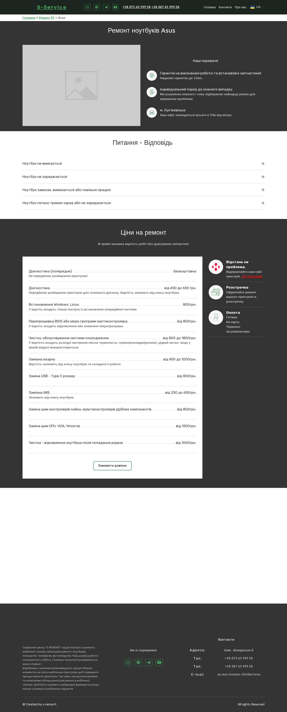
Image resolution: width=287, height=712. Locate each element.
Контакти (225, 7)
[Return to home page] (28, 7)
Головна (210, 7)
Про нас (240, 7)
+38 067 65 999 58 (165, 7)
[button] (87, 7)
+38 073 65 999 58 (137, 7)
